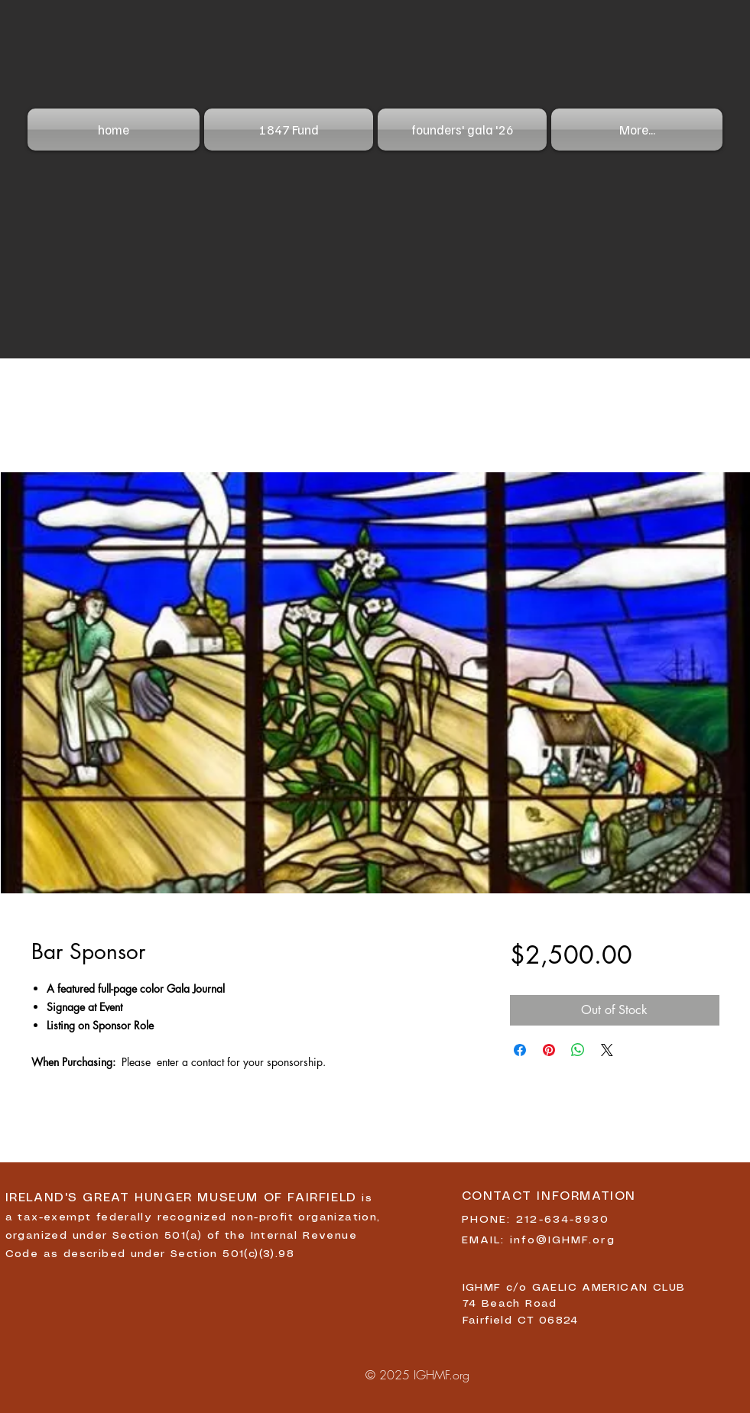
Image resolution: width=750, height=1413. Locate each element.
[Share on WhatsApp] (578, 1050)
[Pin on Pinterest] (549, 1050)
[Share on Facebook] (520, 1050)
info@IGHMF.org (562, 1240)
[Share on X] (607, 1050)
